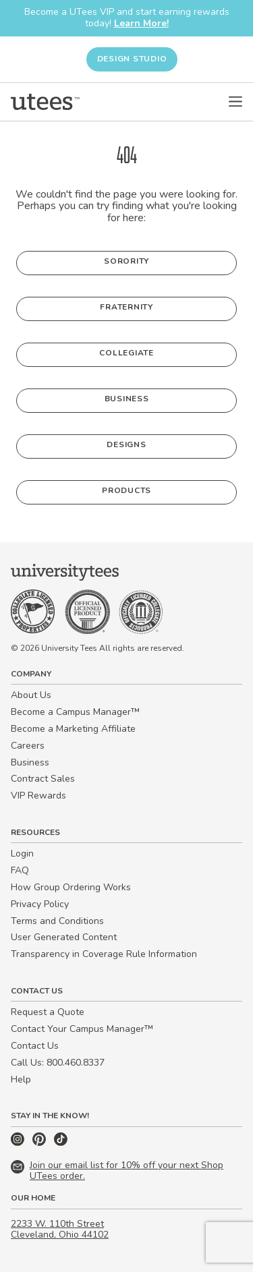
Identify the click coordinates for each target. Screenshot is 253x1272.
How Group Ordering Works (71, 887)
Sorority (126, 261)
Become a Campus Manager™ (75, 711)
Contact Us (35, 1045)
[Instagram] (19, 1142)
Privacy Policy (40, 904)
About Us (31, 695)
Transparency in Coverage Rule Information (104, 954)
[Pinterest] (40, 1142)
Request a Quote (47, 1012)
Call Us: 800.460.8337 (58, 1062)
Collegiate (126, 352)
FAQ (20, 870)
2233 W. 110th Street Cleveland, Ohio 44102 (60, 1229)
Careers (28, 745)
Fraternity (126, 306)
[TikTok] (60, 1142)
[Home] (45, 102)
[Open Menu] (235, 102)
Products (126, 490)
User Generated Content (64, 937)
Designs (126, 444)
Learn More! (141, 23)
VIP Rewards (38, 795)
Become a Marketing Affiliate (73, 728)
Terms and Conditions (57, 921)
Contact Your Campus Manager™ (82, 1028)
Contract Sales (43, 778)
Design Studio (132, 58)
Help (21, 1079)
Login (22, 853)
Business (127, 398)
